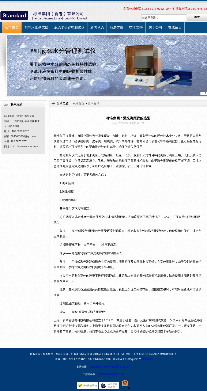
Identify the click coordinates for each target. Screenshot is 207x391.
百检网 (127, 366)
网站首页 (78, 103)
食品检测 (117, 366)
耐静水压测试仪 (36, 27)
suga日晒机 (97, 366)
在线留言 (175, 27)
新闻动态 (97, 27)
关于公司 (155, 27)
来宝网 (108, 366)
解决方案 (116, 27)
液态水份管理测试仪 (69, 27)
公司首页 (12, 27)
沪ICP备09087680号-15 (111, 374)
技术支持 (136, 27)
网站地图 (147, 359)
